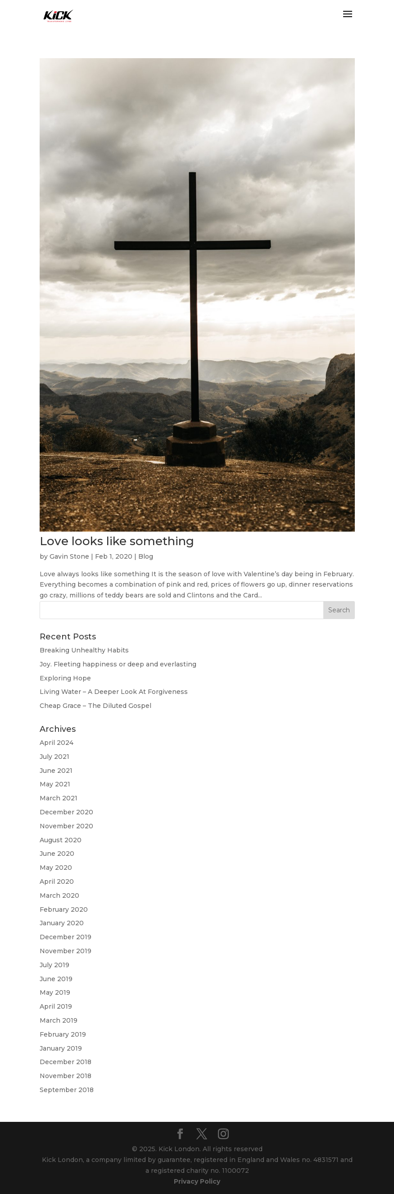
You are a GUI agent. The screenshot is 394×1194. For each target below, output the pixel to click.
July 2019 (54, 965)
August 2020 (61, 840)
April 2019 (56, 1006)
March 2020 (59, 895)
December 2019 (65, 937)
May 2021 (55, 784)
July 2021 (54, 757)
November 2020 (66, 826)
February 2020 (64, 909)
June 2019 (56, 979)
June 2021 (56, 771)
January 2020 (62, 923)
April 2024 (56, 743)
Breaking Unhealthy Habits (84, 650)
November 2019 (65, 951)
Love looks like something (117, 541)
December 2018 (65, 1062)
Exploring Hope (65, 678)
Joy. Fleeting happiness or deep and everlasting (118, 664)
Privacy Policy (197, 1181)
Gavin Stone (69, 556)
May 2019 (55, 992)
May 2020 (56, 867)
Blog (145, 556)
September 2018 (67, 1090)
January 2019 (61, 1048)
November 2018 (65, 1076)
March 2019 (58, 1020)
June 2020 (57, 854)
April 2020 (57, 881)
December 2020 (66, 812)
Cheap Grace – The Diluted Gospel (95, 706)
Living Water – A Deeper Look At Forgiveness (114, 692)
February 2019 (63, 1034)
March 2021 (58, 798)
